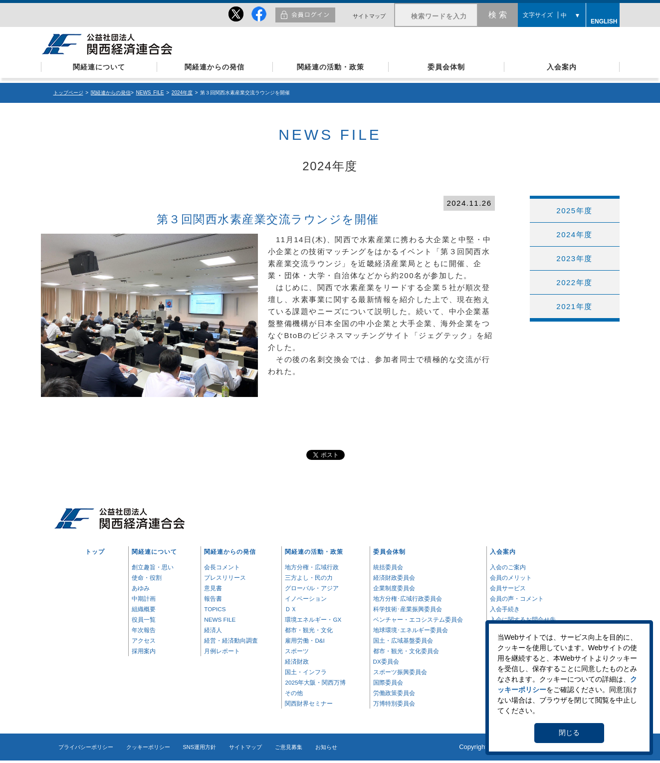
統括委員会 (388, 567)
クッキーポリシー (148, 747)
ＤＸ (291, 609)
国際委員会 (388, 682)
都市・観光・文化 (309, 630)
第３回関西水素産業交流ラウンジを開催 (268, 219)
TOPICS (214, 609)
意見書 (213, 588)
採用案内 (144, 651)
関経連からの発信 (214, 67)
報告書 (213, 598)
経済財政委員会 (394, 577)
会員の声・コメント (517, 598)
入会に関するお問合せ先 (523, 619)
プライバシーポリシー (85, 747)
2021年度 (574, 306)
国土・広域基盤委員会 (403, 640)
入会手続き (505, 609)
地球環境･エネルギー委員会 (410, 630)
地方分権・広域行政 (312, 567)
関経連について (99, 67)
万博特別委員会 (394, 703)
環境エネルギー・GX (313, 619)
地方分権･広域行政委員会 (407, 598)
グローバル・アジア (312, 588)
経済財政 (297, 661)
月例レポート (222, 651)
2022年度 (574, 282)
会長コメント (222, 567)
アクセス (144, 640)
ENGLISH (603, 19)
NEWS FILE (150, 92)
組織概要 (144, 609)
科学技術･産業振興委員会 (407, 609)
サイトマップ (369, 16)
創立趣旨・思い (153, 567)
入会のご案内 (508, 567)
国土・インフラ (306, 672)
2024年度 (182, 92)
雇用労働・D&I (304, 640)
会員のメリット (511, 577)
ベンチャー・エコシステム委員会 (418, 619)
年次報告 (144, 630)
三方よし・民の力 (309, 577)
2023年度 (574, 258)
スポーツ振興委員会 (400, 672)
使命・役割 (147, 577)
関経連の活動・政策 (330, 67)
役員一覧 (144, 619)
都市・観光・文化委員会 (406, 651)
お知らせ (326, 747)
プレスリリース (225, 577)
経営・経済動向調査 (231, 640)
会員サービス (508, 588)
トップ (95, 551)
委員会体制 (446, 67)
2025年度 (574, 210)
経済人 (213, 630)
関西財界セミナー (309, 703)
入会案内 (562, 67)
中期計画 (144, 598)
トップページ (68, 92)
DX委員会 (386, 661)
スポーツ (297, 651)
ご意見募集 (288, 747)
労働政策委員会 (394, 693)
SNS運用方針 (200, 747)
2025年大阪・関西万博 (315, 682)
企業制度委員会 (394, 588)
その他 (294, 693)
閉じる (569, 733)
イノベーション (306, 598)
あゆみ (141, 588)
